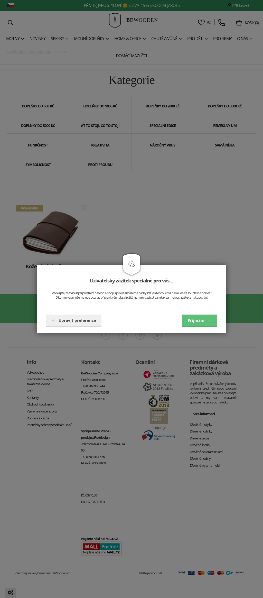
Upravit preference (73, 320)
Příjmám (200, 320)
